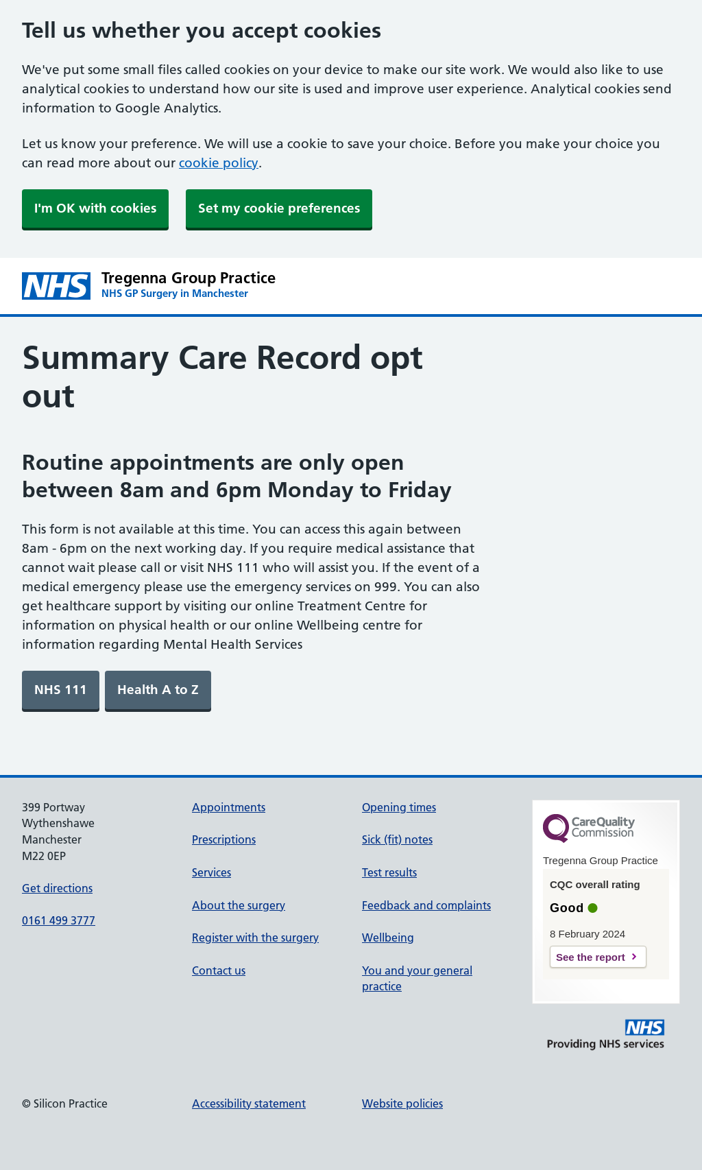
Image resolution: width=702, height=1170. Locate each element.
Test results (389, 872)
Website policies (402, 1103)
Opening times (399, 807)
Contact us (218, 970)
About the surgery (238, 905)
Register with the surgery (255, 937)
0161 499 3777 (58, 920)
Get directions (57, 888)
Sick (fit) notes (397, 839)
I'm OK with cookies (95, 208)
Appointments (228, 807)
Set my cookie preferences (279, 208)
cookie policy (218, 163)
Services (211, 872)
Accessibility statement (249, 1103)
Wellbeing (388, 937)
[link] (60, 690)
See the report (590, 957)
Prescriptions (224, 839)
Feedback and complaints (426, 905)
